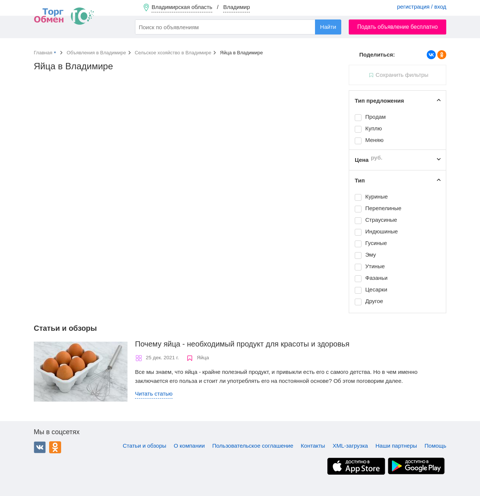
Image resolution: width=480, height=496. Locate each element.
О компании (189, 445)
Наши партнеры (396, 445)
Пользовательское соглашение (252, 445)
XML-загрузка (350, 445)
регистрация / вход (421, 6)
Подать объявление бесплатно (397, 27)
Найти (328, 27)
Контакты (313, 445)
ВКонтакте (40, 447)
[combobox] (238, 26)
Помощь (435, 445)
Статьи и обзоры (144, 445)
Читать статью (153, 393)
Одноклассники (55, 447)
